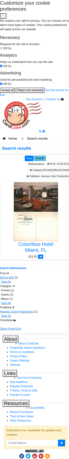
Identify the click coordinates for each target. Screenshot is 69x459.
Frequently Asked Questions (27, 347)
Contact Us (53, 99)
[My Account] (43, 131)
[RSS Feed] (47, 455)
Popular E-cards (20, 394)
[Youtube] (34, 455)
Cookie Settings (20, 360)
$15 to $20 (7, 277)
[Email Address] (32, 443)
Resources (16, 403)
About (10, 339)
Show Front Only (10, 328)
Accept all (7, 90)
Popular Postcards (21, 386)
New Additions (19, 382)
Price (39, 158)
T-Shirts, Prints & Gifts (24, 390)
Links (10, 373)
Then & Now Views (22, 416)
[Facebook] (21, 455)
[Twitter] (28, 455)
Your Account (34, 99)
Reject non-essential (30, 90)
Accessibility (37, 407)
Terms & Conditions (22, 351)
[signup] (61, 443)
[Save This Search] (29, 158)
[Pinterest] (41, 455)
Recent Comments (21, 412)
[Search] (40, 131)
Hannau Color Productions (16, 311)
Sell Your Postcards (29, 377)
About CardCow (28, 343)
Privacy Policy (18, 356)
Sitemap (15, 364)
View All (6, 281)
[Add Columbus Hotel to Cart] (40, 256)
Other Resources (20, 420)
